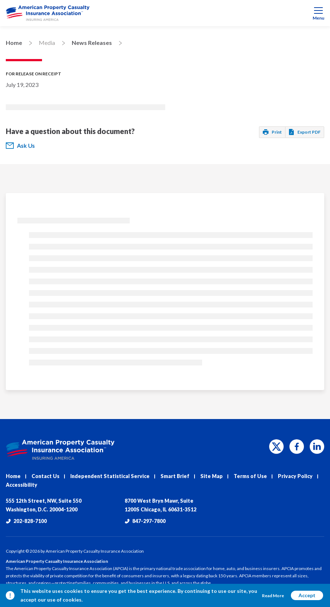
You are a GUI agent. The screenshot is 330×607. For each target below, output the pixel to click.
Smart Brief (174, 476)
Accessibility (21, 485)
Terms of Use (250, 476)
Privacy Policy (295, 476)
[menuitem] (165, 13)
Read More (273, 595)
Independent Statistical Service (110, 476)
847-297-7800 (145, 521)
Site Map (211, 476)
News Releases (92, 42)
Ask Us (20, 146)
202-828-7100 (26, 521)
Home (14, 42)
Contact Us (45, 476)
